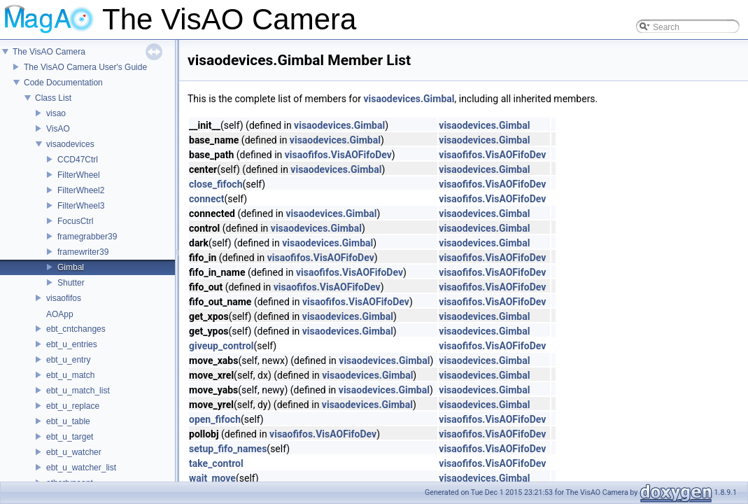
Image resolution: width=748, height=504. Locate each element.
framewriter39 (82, 252)
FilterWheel (78, 175)
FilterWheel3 (80, 206)
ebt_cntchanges (76, 329)
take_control (216, 463)
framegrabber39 (87, 236)
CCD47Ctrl (77, 159)
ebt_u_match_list (78, 391)
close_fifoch (215, 184)
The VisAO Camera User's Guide (85, 67)
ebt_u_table (68, 421)
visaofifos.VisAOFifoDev (338, 154)
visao (56, 113)
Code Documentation (63, 83)
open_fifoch (215, 419)
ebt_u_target (69, 437)
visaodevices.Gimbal (408, 98)
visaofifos (63, 298)
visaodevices (70, 144)
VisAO (58, 129)
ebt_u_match (70, 375)
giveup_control (221, 345)
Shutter (71, 283)
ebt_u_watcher (73, 452)
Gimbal (70, 267)
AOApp (59, 314)
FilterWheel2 (80, 190)
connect (206, 198)
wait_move (212, 478)
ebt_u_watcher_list (81, 467)
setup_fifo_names (228, 448)
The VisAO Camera (49, 52)
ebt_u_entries (71, 344)
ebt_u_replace (72, 406)
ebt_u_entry (68, 360)
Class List (53, 98)
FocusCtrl (75, 221)
